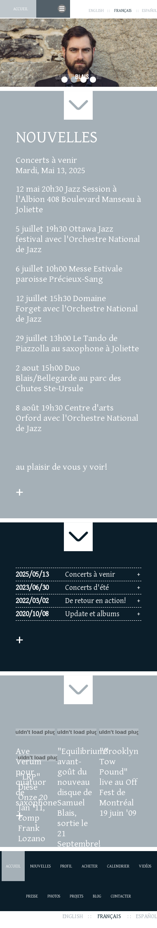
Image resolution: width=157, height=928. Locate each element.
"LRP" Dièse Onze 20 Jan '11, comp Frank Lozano (32, 808)
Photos (53, 896)
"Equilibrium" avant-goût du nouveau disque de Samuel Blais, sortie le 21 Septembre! (76, 797)
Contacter (121, 896)
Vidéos (145, 866)
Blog (97, 896)
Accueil (20, 9)
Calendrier (118, 866)
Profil (66, 866)
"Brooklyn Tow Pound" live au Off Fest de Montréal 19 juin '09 (118, 782)
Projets (76, 896)
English (96, 10)
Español (149, 10)
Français (122, 10)
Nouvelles (40, 866)
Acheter (90, 866)
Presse (32, 896)
